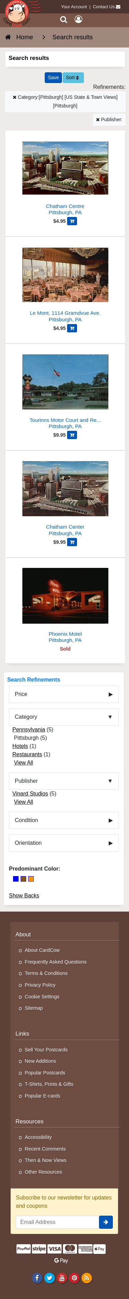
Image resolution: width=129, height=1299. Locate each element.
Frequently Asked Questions (56, 962)
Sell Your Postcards (46, 1049)
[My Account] (78, 19)
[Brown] (23, 879)
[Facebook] (37, 1277)
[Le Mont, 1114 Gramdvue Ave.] (65, 282)
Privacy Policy (40, 985)
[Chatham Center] (65, 496)
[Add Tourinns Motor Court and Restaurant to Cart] (72, 435)
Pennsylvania (28, 729)
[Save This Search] (53, 77)
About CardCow (42, 950)
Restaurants (27, 754)
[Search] (63, 19)
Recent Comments (45, 1149)
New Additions (40, 1061)
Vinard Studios (30, 794)
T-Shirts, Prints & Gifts (49, 1084)
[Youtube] (62, 1277)
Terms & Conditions (46, 973)
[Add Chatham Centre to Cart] (72, 221)
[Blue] (16, 879)
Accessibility (38, 1137)
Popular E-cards (42, 1096)
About (23, 934)
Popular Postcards (45, 1072)
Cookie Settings (42, 996)
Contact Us (104, 6)
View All (23, 763)
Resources (29, 1121)
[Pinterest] (74, 1277)
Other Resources (43, 1172)
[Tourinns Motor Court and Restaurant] (65, 389)
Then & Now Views (45, 1160)
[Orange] (31, 879)
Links (22, 1033)
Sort (72, 77)
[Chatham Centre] (65, 175)
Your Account (74, 6)
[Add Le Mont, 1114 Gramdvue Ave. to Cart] (72, 328)
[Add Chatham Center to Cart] (72, 542)
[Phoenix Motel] (65, 603)
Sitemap (34, 1008)
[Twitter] (49, 1277)
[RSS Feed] (87, 1277)
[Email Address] (57, 1222)
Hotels (20, 746)
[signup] (106, 1222)
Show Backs (24, 895)
